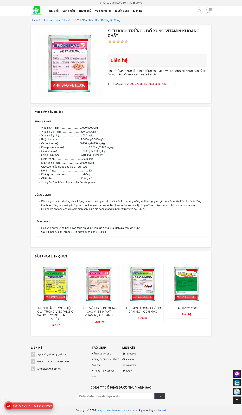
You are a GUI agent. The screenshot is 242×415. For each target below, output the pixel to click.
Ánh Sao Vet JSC (101, 353)
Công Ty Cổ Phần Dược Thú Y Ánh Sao (117, 410)
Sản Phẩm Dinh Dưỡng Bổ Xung (101, 20)
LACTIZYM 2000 (186, 308)
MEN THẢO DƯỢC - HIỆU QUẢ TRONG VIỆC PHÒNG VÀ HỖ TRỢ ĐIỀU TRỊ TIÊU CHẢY (55, 313)
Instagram (129, 365)
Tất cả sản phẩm (51, 20)
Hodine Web (160, 410)
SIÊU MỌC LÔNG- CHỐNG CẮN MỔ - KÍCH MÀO (143, 310)
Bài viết (53, 10)
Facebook (129, 353)
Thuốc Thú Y (71, 20)
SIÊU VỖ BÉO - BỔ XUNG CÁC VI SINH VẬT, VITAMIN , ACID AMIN (99, 312)
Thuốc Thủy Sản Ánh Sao (103, 373)
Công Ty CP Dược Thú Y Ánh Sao (105, 362)
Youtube (128, 359)
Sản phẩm (68, 10)
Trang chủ (85, 10)
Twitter (127, 370)
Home (34, 20)
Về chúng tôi (103, 10)
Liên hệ (137, 10)
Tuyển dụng (122, 10)
